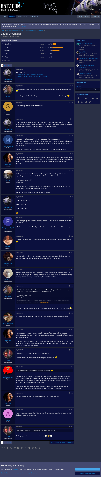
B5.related (82, 62)
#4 (72, 119)
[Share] (70, 69)
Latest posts (81, 40)
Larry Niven (83, 52)
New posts (4, 20)
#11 (72, 252)
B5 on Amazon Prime (86, 44)
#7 (72, 170)
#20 (72, 426)
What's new (21, 16)
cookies (15, 469)
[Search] (95, 16)
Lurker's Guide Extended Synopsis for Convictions (32, 76)
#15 (72, 329)
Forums (12, 16)
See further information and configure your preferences (19, 473)
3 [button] (42, 47)
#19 (72, 409)
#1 (72, 69)
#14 (72, 313)
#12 (72, 269)
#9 (72, 217)
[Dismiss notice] (98, 24)
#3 (72, 102)
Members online (82, 83)
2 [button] (42, 50)
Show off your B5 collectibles (88, 58)
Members (33, 16)
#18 (72, 393)
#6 (72, 154)
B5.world (81, 49)
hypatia (78, 86)
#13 (72, 286)
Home (4, 16)
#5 (72, 135)
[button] (27, 16)
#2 (72, 85)
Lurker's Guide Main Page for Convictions (29, 74)
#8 (72, 197)
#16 (72, 350)
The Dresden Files (85, 74)
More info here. (22, 26)
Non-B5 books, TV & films (86, 55)
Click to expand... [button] (45, 302)
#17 (72, 366)
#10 (72, 236)
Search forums (13, 20)
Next (8, 65)
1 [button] (42, 44)
